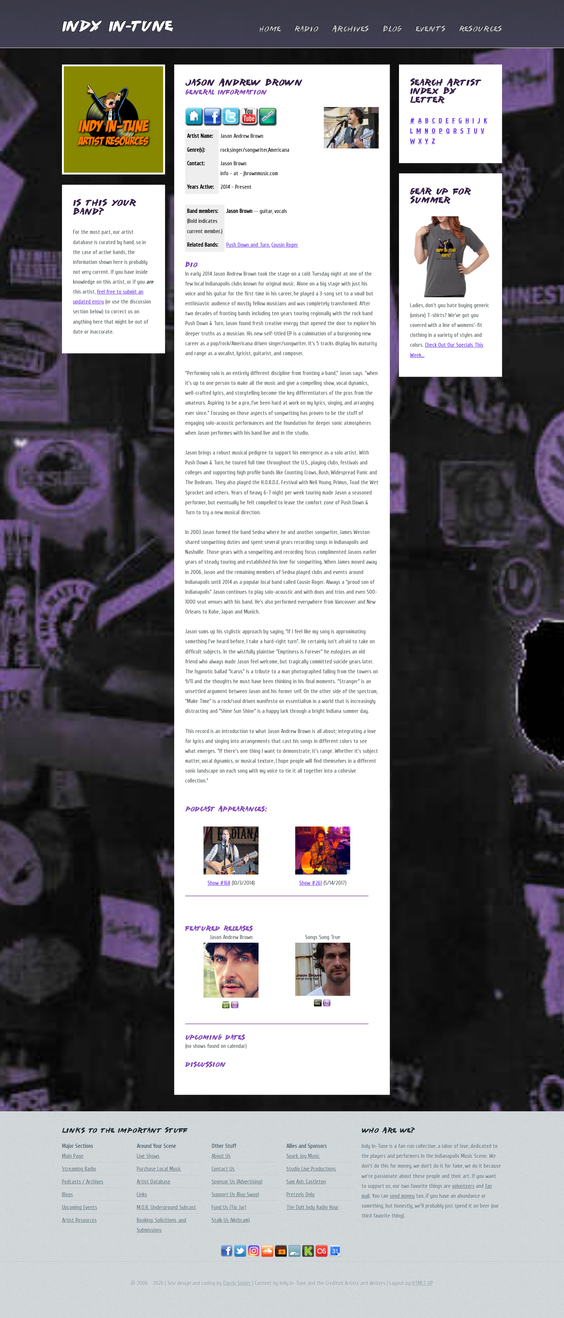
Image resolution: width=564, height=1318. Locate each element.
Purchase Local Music (159, 1169)
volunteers (463, 1186)
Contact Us (223, 1169)
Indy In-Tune (117, 27)
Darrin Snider (237, 1283)
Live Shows (148, 1156)
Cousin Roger (284, 245)
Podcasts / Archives (82, 1182)
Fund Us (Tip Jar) (229, 1207)
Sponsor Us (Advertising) (237, 1182)
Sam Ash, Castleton (306, 1182)
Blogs (67, 1195)
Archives (350, 29)
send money (402, 1196)
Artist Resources (79, 1220)
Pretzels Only (300, 1195)
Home (270, 29)
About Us (221, 1156)
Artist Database (154, 1182)
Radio (306, 29)
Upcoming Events (79, 1207)
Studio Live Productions (311, 1169)
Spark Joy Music (303, 1156)
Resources (480, 29)
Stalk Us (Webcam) (231, 1220)
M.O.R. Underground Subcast (166, 1207)
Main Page (73, 1156)
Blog (392, 29)
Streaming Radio (79, 1169)
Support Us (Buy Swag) (235, 1195)
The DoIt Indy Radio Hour (312, 1207)
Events (430, 29)
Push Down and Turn (247, 245)
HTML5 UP (422, 1283)
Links (142, 1195)
